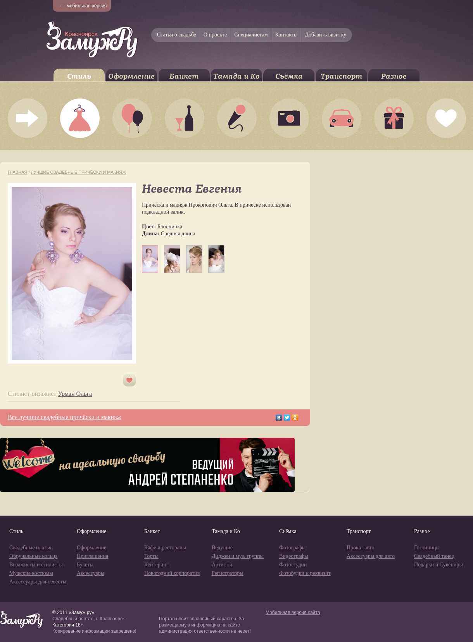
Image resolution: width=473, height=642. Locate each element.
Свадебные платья (30, 548)
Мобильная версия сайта (293, 612)
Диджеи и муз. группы (238, 556)
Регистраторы (227, 573)
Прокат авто (361, 548)
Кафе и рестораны (165, 548)
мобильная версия (83, 6)
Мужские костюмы (31, 573)
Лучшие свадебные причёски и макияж (78, 172)
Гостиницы (427, 548)
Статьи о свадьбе (176, 35)
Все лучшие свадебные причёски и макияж (64, 417)
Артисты (222, 565)
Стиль (79, 76)
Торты (151, 556)
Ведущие (222, 548)
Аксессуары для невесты (37, 582)
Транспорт (341, 76)
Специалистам (251, 35)
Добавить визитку (325, 35)
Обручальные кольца (33, 556)
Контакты (286, 35)
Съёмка (289, 76)
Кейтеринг (156, 565)
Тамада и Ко (236, 76)
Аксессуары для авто (371, 556)
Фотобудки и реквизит (305, 573)
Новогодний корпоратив (172, 573)
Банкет (184, 76)
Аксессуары (90, 573)
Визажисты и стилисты (36, 565)
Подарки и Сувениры (438, 565)
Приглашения (92, 556)
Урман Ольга (75, 393)
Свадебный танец (434, 556)
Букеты (85, 565)
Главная (17, 172)
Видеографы (293, 556)
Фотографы (292, 548)
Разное (394, 76)
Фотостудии (293, 565)
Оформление (131, 76)
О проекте (215, 35)
